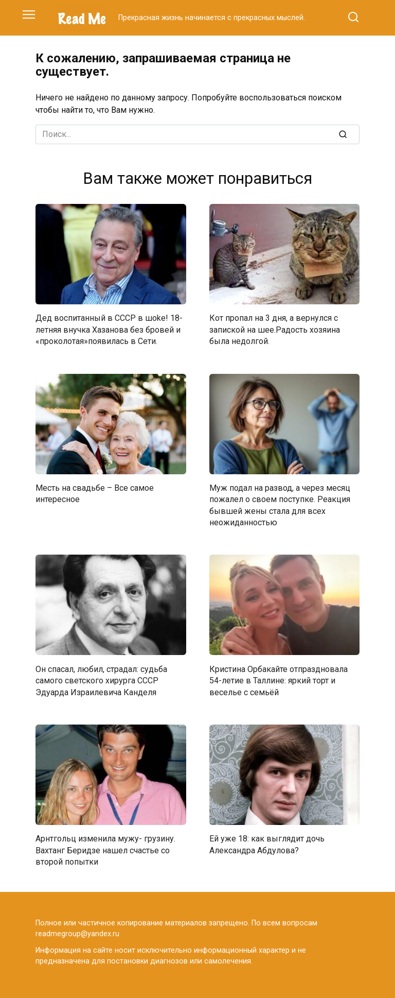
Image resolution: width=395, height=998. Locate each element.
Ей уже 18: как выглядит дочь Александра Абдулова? (267, 844)
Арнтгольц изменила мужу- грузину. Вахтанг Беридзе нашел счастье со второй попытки (105, 850)
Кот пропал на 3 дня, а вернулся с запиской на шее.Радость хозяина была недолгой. (274, 329)
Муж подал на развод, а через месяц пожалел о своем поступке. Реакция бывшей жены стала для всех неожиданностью (279, 505)
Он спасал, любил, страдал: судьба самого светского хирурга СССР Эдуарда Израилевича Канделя (101, 680)
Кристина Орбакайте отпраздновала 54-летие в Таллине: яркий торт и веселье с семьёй (278, 680)
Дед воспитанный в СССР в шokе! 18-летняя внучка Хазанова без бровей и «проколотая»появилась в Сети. (109, 329)
